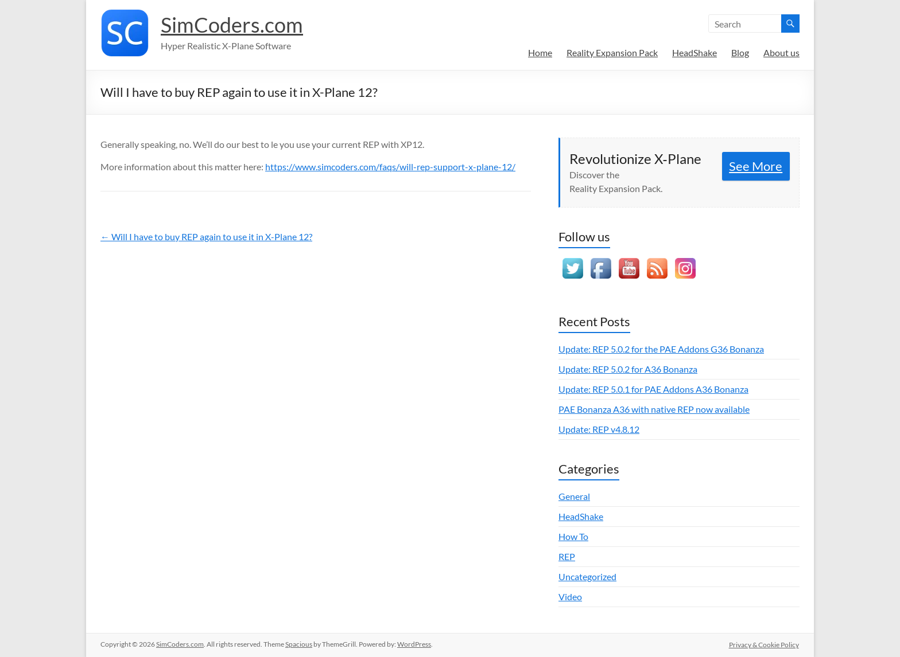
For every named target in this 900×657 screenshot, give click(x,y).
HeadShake (694, 52)
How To (573, 536)
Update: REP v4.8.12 (598, 429)
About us (781, 52)
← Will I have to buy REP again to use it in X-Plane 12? (206, 236)
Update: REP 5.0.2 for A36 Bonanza (627, 368)
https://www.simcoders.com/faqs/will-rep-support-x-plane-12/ (390, 166)
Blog (740, 52)
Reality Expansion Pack (612, 52)
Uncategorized (587, 576)
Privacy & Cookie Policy (765, 644)
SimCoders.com (232, 24)
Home (540, 52)
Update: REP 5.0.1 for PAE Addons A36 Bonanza (653, 389)
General (574, 496)
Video (570, 596)
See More (755, 166)
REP (566, 556)
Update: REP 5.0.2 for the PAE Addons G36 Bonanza (661, 348)
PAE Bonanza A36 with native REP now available (654, 409)
